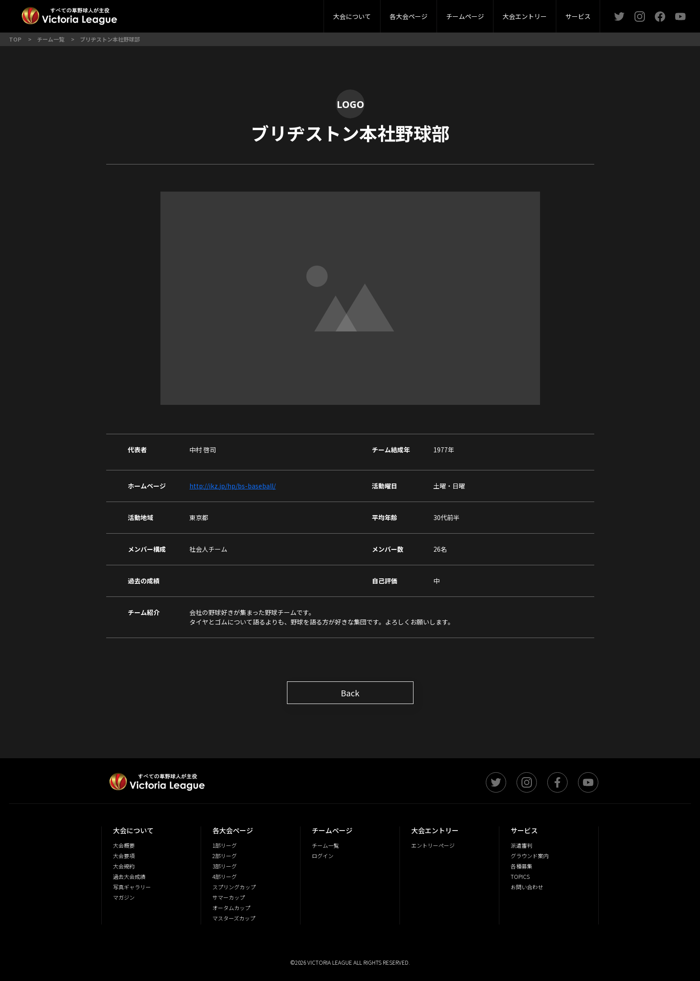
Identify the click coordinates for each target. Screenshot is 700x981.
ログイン (323, 855)
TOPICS (520, 876)
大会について (352, 16)
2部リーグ (191, 13)
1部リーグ (139, 13)
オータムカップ (231, 907)
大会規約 (314, 13)
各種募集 (521, 866)
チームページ (465, 16)
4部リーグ (295, 13)
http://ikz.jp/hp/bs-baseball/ (232, 485)
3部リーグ (243, 13)
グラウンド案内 (301, 13)
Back (350, 693)
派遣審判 (243, 13)
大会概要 (217, 13)
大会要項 (266, 13)
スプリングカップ (234, 887)
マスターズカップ (233, 918)
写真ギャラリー (132, 887)
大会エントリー (525, 16)
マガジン (124, 897)
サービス (578, 16)
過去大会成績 (129, 876)
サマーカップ (228, 897)
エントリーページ (433, 845)
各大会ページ (409, 16)
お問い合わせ (527, 887)
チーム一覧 (325, 845)
